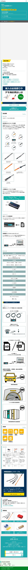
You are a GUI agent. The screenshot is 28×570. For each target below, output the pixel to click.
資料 (9, 565)
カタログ (5, 565)
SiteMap (8, 568)
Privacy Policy (3, 568)
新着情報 (9, 563)
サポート (13, 565)
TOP (2, 21)
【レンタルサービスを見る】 (8, 505)
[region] (14, 41)
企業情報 (4, 563)
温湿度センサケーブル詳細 (14, 105)
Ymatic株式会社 (5, 562)
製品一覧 (5, 21)
